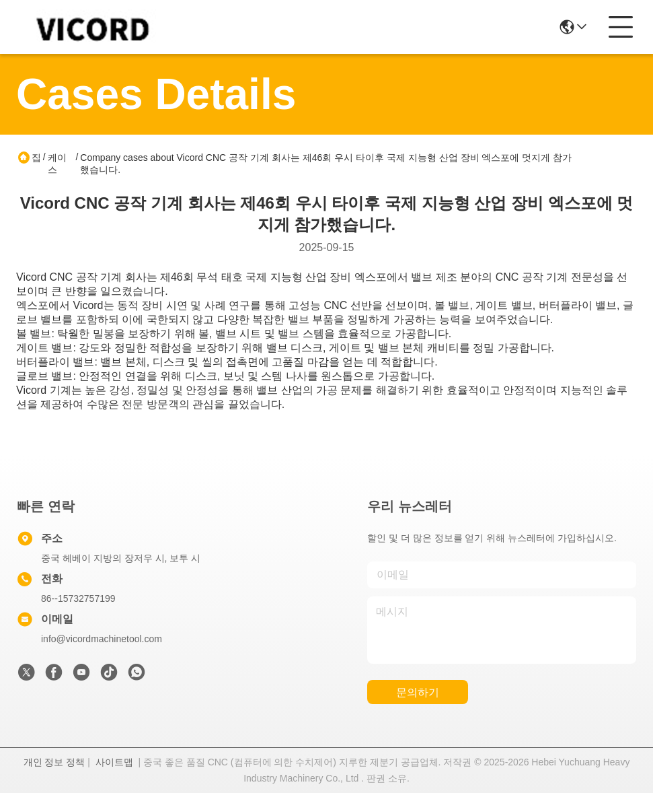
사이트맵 (114, 762)
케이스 (57, 163)
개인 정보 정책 (54, 762)
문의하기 (417, 692)
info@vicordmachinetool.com (101, 638)
